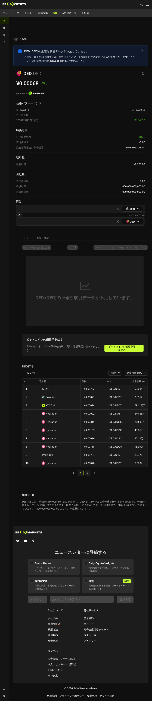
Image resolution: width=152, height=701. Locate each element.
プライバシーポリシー (72, 695)
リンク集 (53, 675)
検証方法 (53, 629)
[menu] (4, 31)
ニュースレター (25, 13)
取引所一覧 (90, 635)
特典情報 (43, 13)
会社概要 (53, 618)
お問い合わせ (55, 669)
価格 (15, 39)
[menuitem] (4, 20)
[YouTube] (25, 541)
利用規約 (53, 635)
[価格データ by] (36, 93)
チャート (29, 237)
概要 (46, 237)
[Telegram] (33, 541)
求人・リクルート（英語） (62, 664)
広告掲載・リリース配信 (75, 13)
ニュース (89, 623)
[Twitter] (17, 541)
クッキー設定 (107, 695)
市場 (54, 13)
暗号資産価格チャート (96, 629)
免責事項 (53, 640)
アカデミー (90, 640)
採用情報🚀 (54, 623)
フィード (8, 13)
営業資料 (89, 618)
